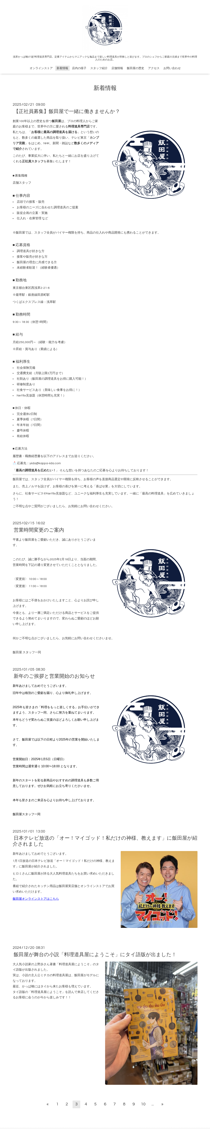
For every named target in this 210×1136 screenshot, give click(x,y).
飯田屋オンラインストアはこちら (36, 898)
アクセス (154, 68)
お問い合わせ (172, 68)
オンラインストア (41, 68)
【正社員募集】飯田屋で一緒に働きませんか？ (67, 111)
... (152, 1104)
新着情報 (62, 68)
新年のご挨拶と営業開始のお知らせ (54, 676)
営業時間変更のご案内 (39, 529)
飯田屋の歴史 (135, 68)
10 (143, 1104)
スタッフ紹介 (99, 68)
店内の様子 (79, 68)
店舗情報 (117, 68)
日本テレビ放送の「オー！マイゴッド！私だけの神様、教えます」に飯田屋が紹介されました (105, 841)
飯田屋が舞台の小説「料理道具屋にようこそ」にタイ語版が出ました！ (95, 954)
